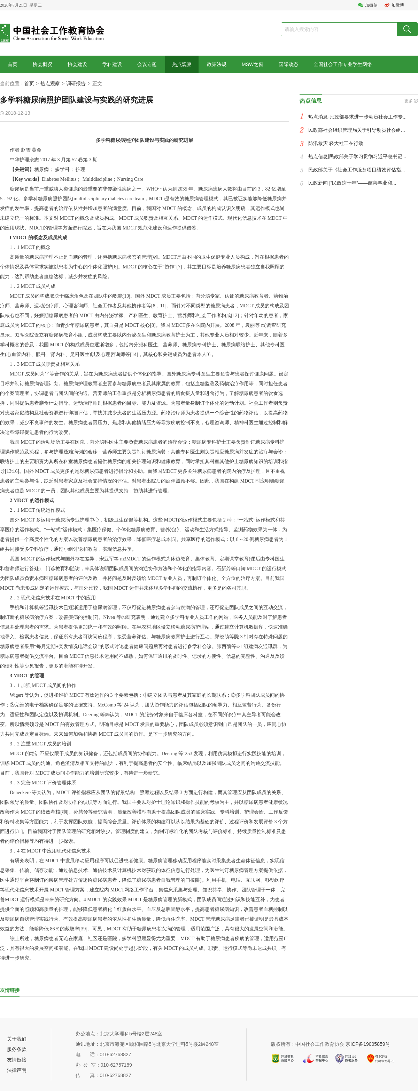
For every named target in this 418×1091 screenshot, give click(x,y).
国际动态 (288, 64)
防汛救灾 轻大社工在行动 (335, 143)
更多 (408, 100)
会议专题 (147, 64)
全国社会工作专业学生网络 (343, 64)
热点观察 (182, 64)
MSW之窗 (252, 64)
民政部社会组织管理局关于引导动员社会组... (356, 130)
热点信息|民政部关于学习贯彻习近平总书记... (357, 156)
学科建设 (112, 64)
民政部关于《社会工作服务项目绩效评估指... (356, 169)
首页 (12, 64)
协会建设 (77, 64)
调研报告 (76, 83)
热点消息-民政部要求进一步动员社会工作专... (357, 117)
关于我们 (16, 1039)
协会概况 (42, 64)
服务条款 (16, 1049)
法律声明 (16, 1070)
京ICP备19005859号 (368, 1044)
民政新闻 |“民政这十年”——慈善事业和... (352, 183)
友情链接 (16, 1059)
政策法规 (216, 64)
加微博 (398, 5)
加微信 (371, 5)
